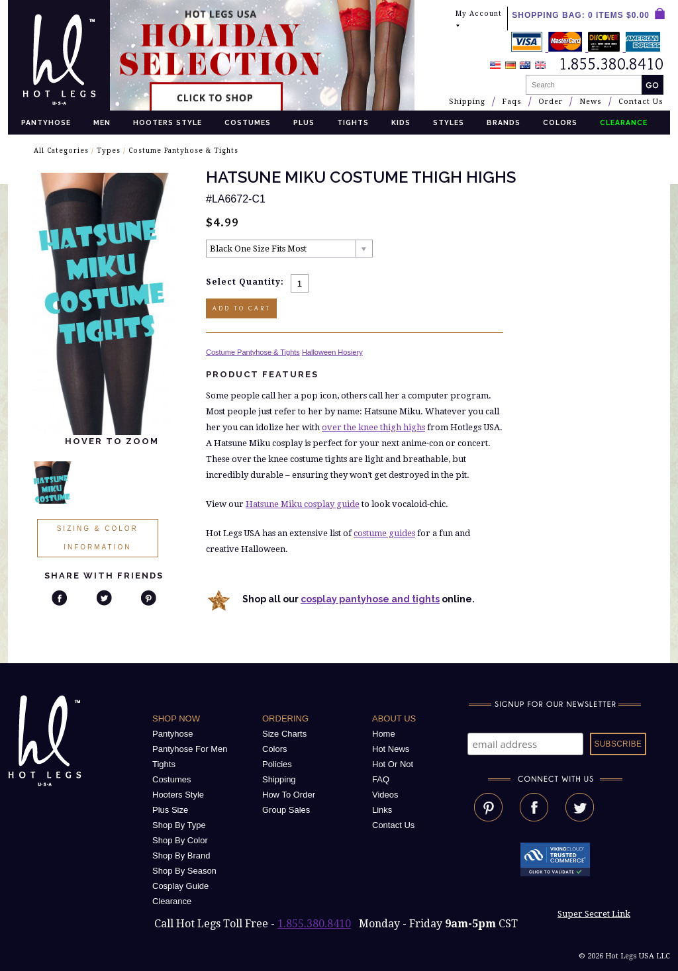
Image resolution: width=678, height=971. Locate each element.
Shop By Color (180, 840)
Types (109, 150)
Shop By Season (184, 871)
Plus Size (170, 810)
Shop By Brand (181, 855)
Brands (503, 122)
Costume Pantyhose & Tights (183, 150)
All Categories (61, 150)
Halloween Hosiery (332, 352)
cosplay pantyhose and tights (370, 599)
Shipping (467, 101)
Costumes (247, 122)
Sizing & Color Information (97, 538)
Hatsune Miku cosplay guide (303, 504)
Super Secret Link (593, 914)
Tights (353, 122)
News (590, 101)
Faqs (512, 101)
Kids (401, 122)
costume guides (384, 533)
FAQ (380, 779)
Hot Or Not (392, 764)
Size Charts (284, 734)
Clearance (171, 901)
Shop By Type (179, 825)
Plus (304, 122)
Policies (277, 764)
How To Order (288, 795)
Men (102, 122)
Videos (385, 795)
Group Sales (286, 810)
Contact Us (640, 101)
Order (550, 101)
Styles (448, 122)
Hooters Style (167, 122)
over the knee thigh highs (373, 427)
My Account (479, 19)
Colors (560, 122)
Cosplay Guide (180, 886)
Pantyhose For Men (189, 749)
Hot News (390, 749)
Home (383, 734)
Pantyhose (46, 122)
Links (382, 810)
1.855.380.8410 (314, 923)
